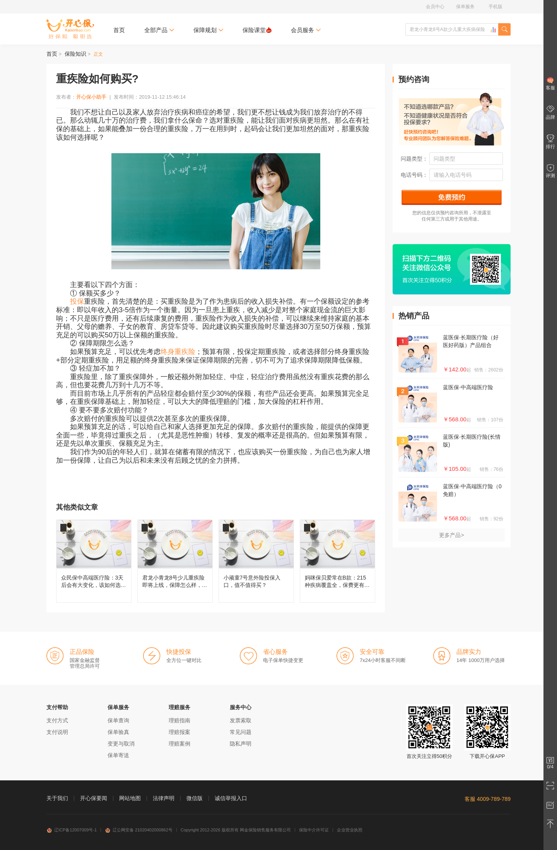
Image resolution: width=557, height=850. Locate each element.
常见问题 (240, 732)
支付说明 (57, 732)
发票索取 (240, 720)
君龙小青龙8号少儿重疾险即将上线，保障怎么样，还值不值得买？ (175, 561)
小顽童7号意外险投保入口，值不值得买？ (256, 561)
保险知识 (75, 54)
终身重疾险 (178, 352)
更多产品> (451, 535)
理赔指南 (179, 720)
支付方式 (57, 720)
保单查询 (118, 720)
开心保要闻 (93, 798)
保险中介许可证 (314, 830)
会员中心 (435, 6)
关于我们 (57, 798)
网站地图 (130, 798)
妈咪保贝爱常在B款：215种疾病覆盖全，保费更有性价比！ (337, 561)
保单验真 (118, 732)
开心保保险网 (70, 29)
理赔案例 (179, 744)
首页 (119, 30)
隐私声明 (240, 744)
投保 (77, 301)
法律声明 (163, 798)
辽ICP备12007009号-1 (71, 830)
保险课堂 (257, 30)
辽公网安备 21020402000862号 (139, 830)
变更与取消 (121, 744)
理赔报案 (179, 732)
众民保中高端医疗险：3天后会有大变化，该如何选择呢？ (93, 561)
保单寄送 (118, 755)
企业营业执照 (349, 830)
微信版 (194, 798)
